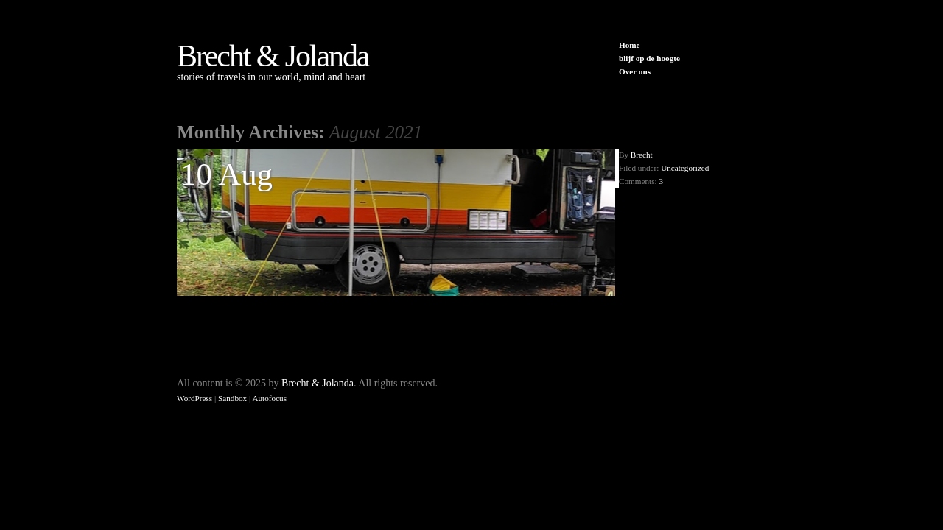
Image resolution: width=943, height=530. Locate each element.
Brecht (642, 154)
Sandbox (232, 398)
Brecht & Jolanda (272, 56)
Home (629, 44)
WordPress (194, 398)
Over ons (635, 71)
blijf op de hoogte (649, 58)
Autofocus (269, 398)
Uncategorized (685, 167)
